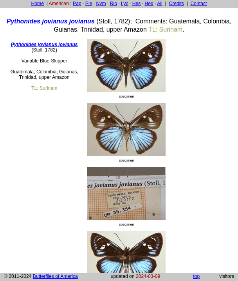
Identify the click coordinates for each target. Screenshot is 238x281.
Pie (88, 3)
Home (37, 3)
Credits (176, 3)
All (159, 3)
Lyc (124, 3)
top (196, 276)
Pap (77, 3)
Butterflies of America (55, 276)
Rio (113, 3)
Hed (148, 3)
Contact (199, 3)
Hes (136, 3)
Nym (101, 3)
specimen (126, 68)
